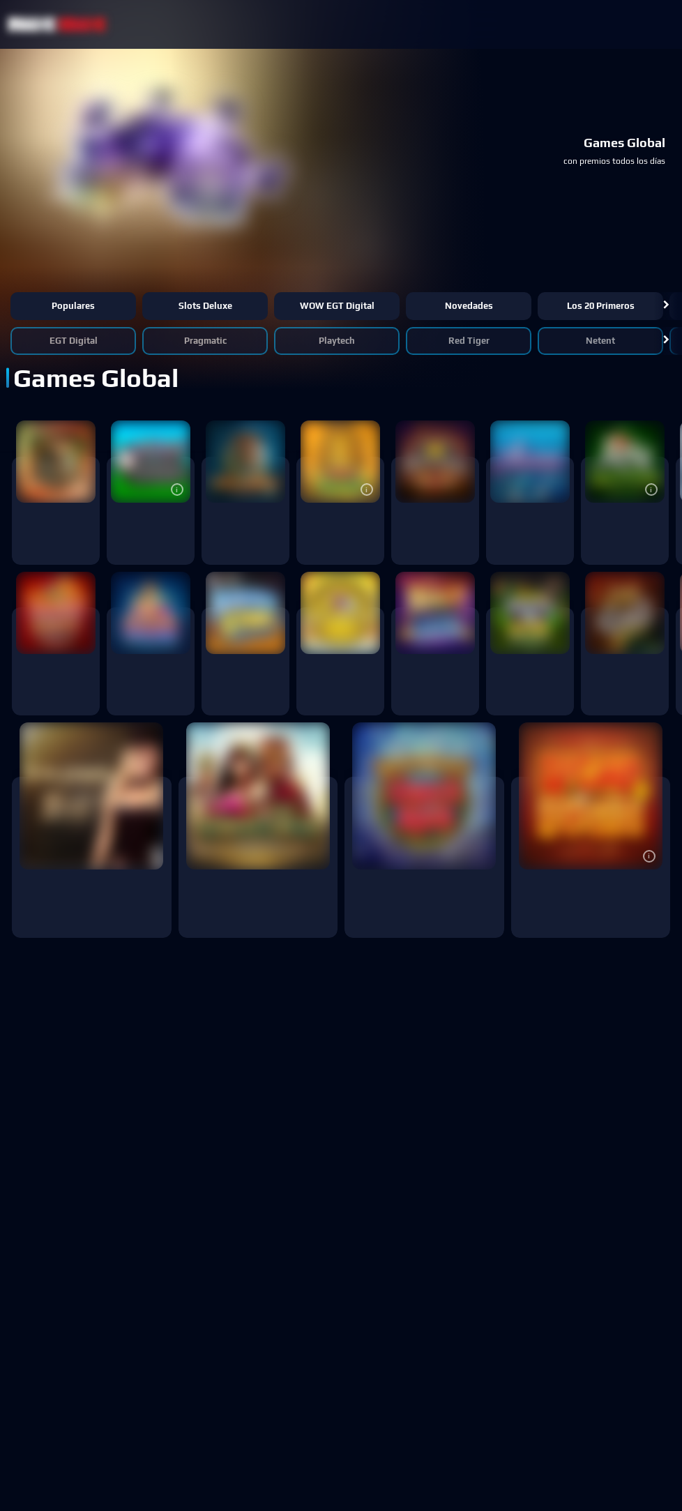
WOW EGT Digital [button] (337, 306)
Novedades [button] (469, 306)
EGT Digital (74, 340)
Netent (600, 340)
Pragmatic (205, 340)
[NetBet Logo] (57, 24)
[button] (666, 306)
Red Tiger (469, 340)
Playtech (337, 340)
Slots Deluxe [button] (205, 306)
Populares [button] (73, 306)
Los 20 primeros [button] (601, 306)
